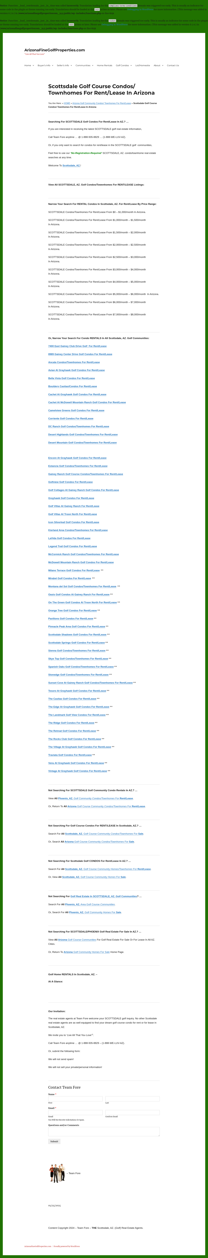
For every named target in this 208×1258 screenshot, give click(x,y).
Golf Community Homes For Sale (87, 952)
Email (52, 1108)
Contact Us (173, 65)
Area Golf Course (90, 904)
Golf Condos (122, 65)
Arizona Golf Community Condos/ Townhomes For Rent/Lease (101, 103)
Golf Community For (95, 798)
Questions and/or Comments (63, 1125)
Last (107, 1103)
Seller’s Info (63, 65)
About (157, 65)
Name (52, 1094)
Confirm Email (111, 1117)
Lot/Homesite (142, 65)
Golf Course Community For (106, 806)
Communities (83, 65)
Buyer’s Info (44, 65)
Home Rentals (104, 65)
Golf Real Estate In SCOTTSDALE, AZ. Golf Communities (103, 896)
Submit (54, 1141)
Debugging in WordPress (140, 9)
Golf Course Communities (77, 939)
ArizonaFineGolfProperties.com (54, 50)
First (50, 1103)
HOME (67, 103)
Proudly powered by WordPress (67, 1246)
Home (27, 65)
